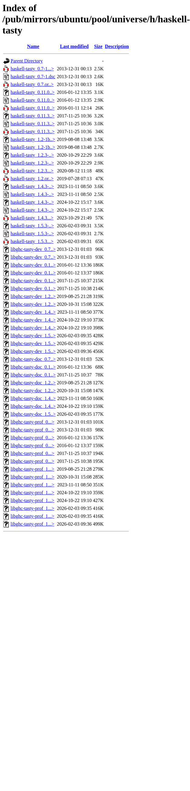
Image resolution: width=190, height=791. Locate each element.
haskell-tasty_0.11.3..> (32, 115)
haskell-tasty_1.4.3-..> (32, 186)
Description (117, 46)
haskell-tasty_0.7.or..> (32, 84)
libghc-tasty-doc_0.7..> (33, 359)
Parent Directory (27, 60)
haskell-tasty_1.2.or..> (32, 178)
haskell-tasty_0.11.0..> (32, 92)
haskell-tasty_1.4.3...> (32, 217)
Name (33, 46)
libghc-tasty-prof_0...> (32, 421)
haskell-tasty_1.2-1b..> (33, 139)
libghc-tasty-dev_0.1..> (33, 264)
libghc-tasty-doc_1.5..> (33, 414)
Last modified (74, 46)
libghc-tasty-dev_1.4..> (33, 312)
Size (98, 46)
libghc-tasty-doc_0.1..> (33, 367)
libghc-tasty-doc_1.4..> (33, 398)
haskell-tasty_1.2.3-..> (32, 155)
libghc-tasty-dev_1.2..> (33, 296)
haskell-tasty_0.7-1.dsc (33, 76)
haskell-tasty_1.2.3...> (32, 170)
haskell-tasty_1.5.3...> (32, 241)
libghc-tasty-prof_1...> (32, 469)
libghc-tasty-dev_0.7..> (33, 249)
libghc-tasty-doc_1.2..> (33, 382)
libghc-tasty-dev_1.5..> (33, 335)
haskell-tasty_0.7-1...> (32, 68)
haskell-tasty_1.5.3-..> (32, 225)
